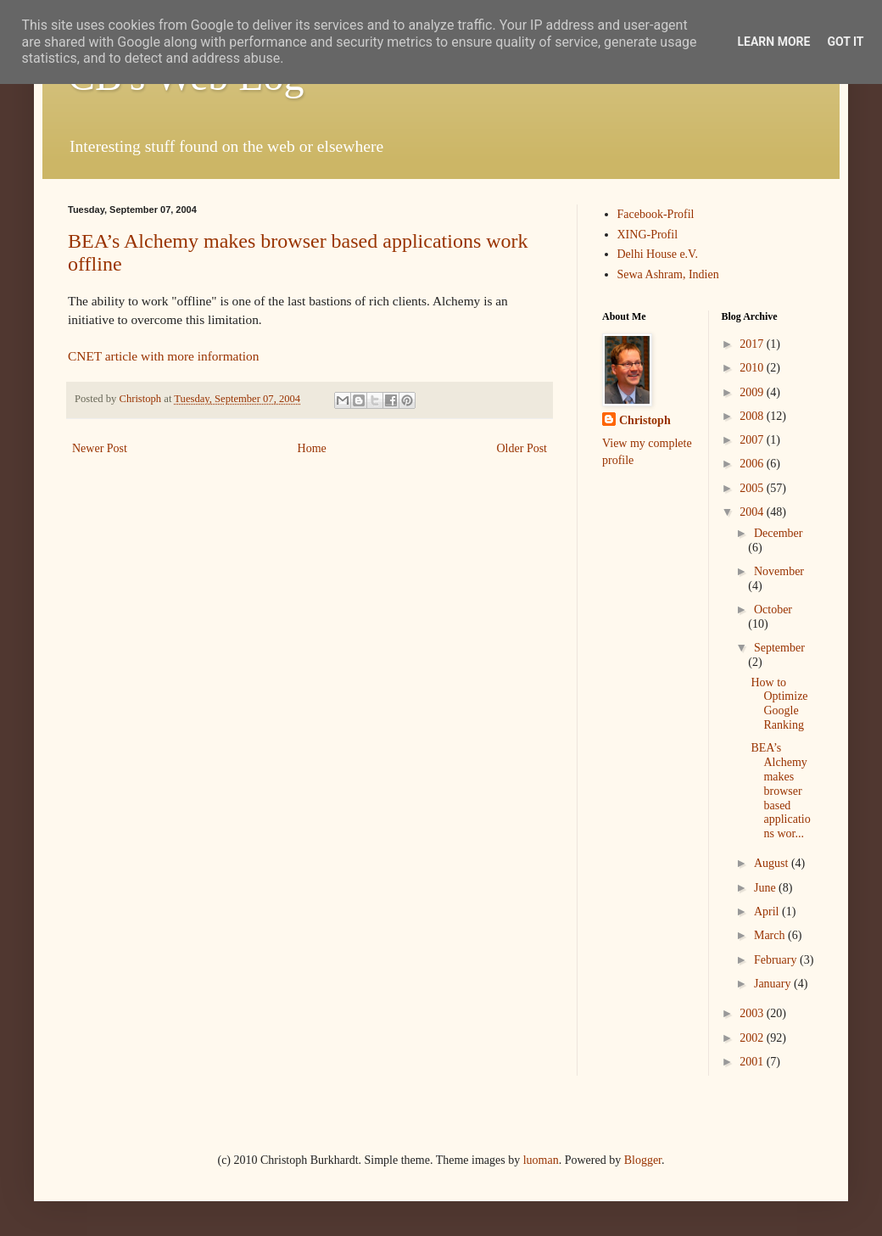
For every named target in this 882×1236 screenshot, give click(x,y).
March (771, 935)
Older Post (522, 448)
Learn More (773, 41)
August (772, 863)
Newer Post (99, 448)
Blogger (643, 1160)
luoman (541, 1160)
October (773, 609)
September (779, 647)
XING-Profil (647, 234)
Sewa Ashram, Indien (668, 274)
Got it (845, 41)
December (778, 533)
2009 (753, 392)
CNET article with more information (163, 356)
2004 (753, 512)
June (766, 887)
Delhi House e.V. (657, 254)
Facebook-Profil (656, 214)
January (774, 983)
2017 (753, 344)
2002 (753, 1038)
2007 (753, 439)
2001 (753, 1061)
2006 (753, 463)
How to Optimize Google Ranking (779, 703)
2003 (753, 1013)
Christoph (645, 420)
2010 (753, 367)
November (779, 571)
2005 (753, 488)
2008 (753, 416)
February (777, 960)
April (768, 911)
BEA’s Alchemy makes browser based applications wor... (780, 790)
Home (312, 448)
